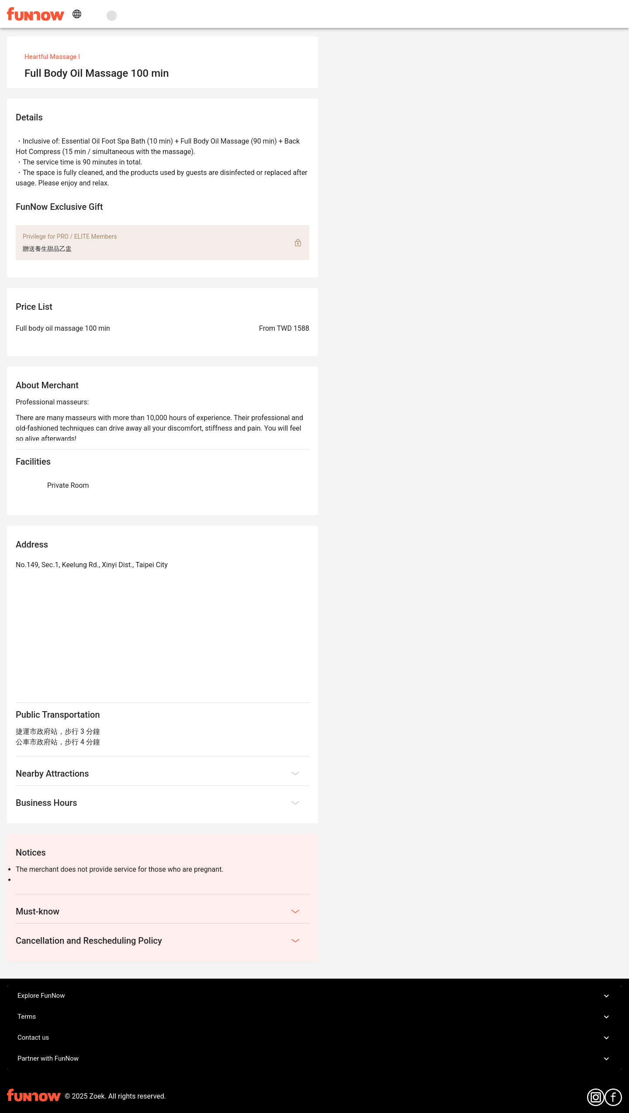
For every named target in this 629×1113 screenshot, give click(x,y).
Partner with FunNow (314, 1058)
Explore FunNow (314, 996)
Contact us (314, 1037)
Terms (314, 1017)
